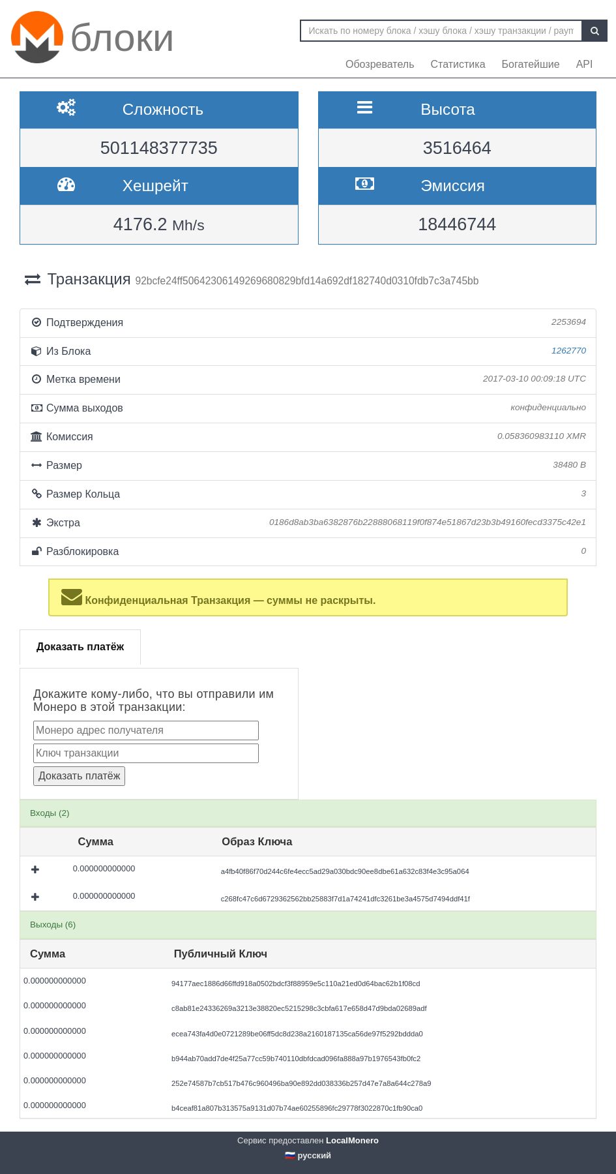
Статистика (458, 64)
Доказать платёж (80, 646)
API (584, 64)
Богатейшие (531, 64)
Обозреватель (380, 64)
